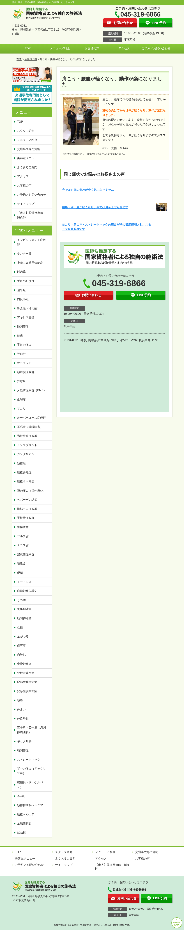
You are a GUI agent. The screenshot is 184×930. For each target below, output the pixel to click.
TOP (28, 48)
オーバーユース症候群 (31, 417)
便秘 (20, 572)
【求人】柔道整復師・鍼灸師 (31, 215)
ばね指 (21, 832)
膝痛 (20, 335)
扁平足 (21, 290)
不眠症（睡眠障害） (30, 426)
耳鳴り (21, 796)
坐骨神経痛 (24, 663)
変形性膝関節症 (27, 682)
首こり (21, 408)
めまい (21, 709)
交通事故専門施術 (28, 149)
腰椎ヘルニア (25, 814)
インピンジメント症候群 (31, 242)
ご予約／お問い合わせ (156, 48)
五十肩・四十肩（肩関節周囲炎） (31, 730)
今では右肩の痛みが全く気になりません (88, 189)
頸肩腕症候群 (25, 372)
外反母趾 (23, 718)
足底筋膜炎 (24, 823)
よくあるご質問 (27, 167)
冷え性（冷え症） (28, 308)
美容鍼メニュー (27, 158)
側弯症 (21, 645)
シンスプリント (27, 445)
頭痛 (20, 700)
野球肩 (21, 381)
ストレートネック (28, 759)
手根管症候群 (25, 517)
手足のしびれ (25, 280)
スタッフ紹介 (25, 130)
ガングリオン (25, 454)
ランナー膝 (24, 253)
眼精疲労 (23, 527)
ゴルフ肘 (23, 536)
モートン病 (24, 581)
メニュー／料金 (60, 48)
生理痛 (21, 399)
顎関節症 (23, 750)
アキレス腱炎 (25, 317)
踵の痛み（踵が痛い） (31, 490)
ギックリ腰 (24, 741)
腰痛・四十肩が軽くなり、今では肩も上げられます (95, 207)
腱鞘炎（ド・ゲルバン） (30, 785)
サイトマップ (25, 203)
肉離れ (21, 654)
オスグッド (24, 362)
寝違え (21, 563)
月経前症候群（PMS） (31, 390)
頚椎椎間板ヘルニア (30, 805)
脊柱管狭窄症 (25, 673)
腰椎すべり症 (25, 481)
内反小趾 (23, 299)
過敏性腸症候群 (27, 435)
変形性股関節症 (27, 691)
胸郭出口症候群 (27, 508)
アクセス (124, 48)
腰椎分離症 (24, 472)
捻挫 (20, 627)
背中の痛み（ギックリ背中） (31, 771)
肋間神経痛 (24, 618)
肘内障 (21, 271)
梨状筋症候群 (25, 554)
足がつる (23, 636)
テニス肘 (23, 545)
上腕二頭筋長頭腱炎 (30, 262)
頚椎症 (21, 463)
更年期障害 (24, 609)
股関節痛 (23, 326)
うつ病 (21, 600)
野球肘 (21, 353)
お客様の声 (92, 48)
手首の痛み (24, 344)
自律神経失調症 (27, 590)
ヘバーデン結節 (27, 499)
